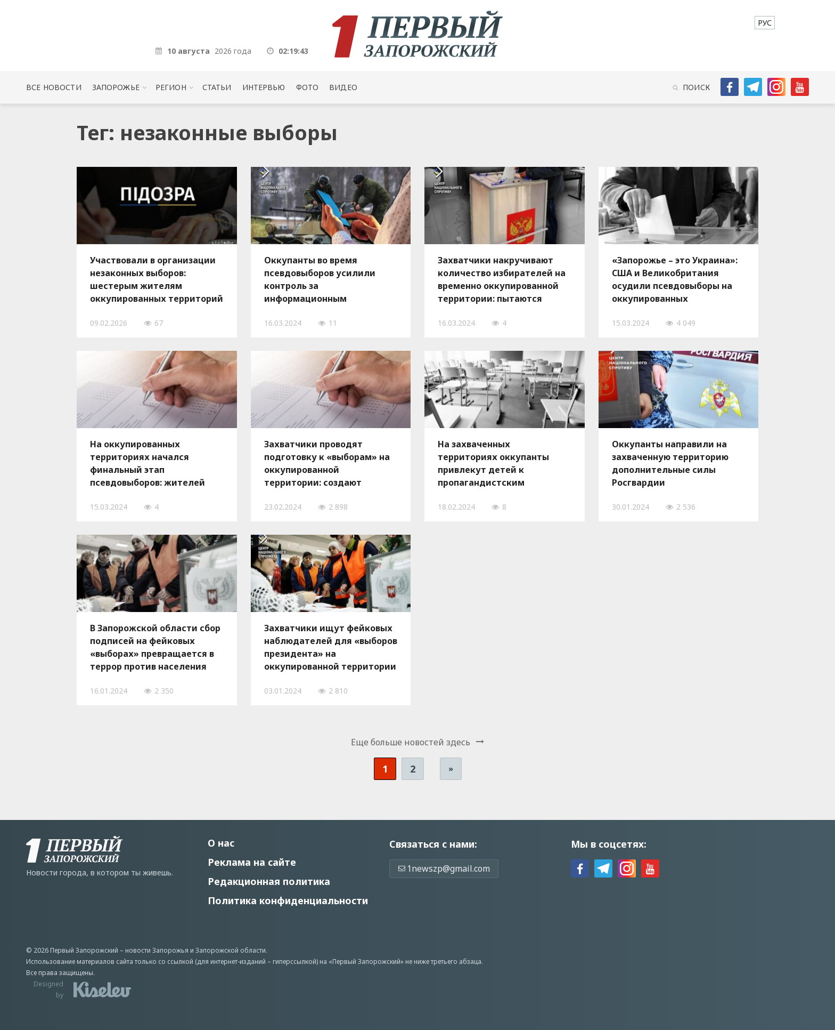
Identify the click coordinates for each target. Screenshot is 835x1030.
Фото (307, 87)
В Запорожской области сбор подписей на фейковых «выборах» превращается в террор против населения (155, 647)
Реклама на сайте (252, 862)
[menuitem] (765, 23)
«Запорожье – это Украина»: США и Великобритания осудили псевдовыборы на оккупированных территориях (675, 279)
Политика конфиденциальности (288, 900)
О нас (221, 842)
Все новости (53, 87)
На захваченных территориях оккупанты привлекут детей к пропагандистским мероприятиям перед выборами (493, 463)
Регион (170, 87)
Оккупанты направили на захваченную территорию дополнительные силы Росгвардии (670, 463)
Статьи (217, 87)
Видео (343, 87)
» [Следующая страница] (450, 768)
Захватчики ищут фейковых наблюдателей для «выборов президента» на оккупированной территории (330, 647)
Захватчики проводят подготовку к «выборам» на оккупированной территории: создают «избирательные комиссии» (328, 463)
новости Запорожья (157, 950)
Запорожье (116, 87)
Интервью (263, 87)
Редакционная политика (269, 881)
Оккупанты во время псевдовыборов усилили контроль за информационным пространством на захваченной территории (321, 279)
